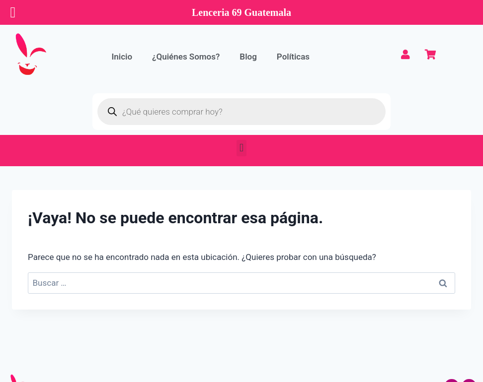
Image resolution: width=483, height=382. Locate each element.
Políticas (293, 57)
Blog (248, 57)
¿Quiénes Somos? (186, 57)
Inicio (121, 57)
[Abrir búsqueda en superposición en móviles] (241, 111)
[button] (241, 148)
